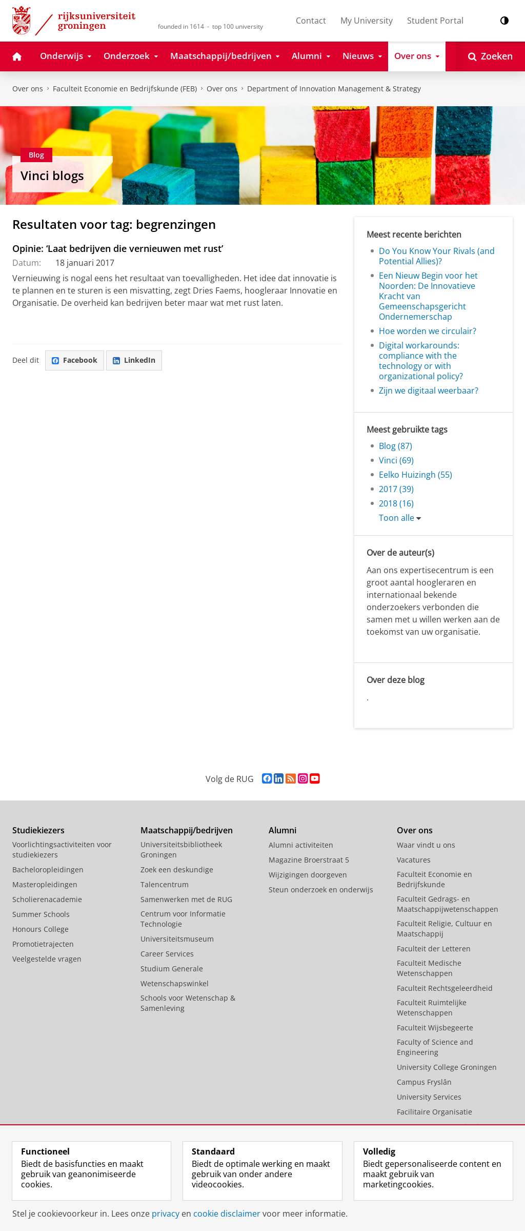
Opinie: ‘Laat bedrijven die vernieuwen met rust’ (117, 248)
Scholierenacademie (47, 899)
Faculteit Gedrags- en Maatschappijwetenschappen (447, 904)
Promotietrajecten (43, 944)
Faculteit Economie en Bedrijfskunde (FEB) (125, 88)
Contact (311, 20)
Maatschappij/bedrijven (186, 830)
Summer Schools (41, 914)
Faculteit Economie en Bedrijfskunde (434, 879)
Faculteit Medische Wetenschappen (429, 968)
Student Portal (435, 20)
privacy (165, 1213)
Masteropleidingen (44, 884)
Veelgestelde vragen (47, 959)
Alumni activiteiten (301, 845)
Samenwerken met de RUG (186, 899)
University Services (429, 1097)
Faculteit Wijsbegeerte (435, 1027)
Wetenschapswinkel (174, 983)
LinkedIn (134, 360)
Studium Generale (171, 968)
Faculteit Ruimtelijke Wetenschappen (432, 1008)
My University (366, 20)
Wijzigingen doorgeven (308, 875)
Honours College (40, 929)
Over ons (27, 88)
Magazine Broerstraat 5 (309, 860)
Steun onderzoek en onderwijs (321, 889)
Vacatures (414, 860)
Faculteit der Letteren (434, 948)
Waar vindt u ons (426, 845)
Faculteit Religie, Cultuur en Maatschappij (444, 929)
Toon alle (396, 517)
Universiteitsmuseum (177, 939)
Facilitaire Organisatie (434, 1112)
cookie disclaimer (226, 1213)
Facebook (74, 360)
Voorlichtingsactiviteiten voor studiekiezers (62, 849)
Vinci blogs (52, 175)
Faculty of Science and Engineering (435, 1047)
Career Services (167, 954)
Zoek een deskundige (176, 869)
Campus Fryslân (424, 1082)
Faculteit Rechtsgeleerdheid (445, 988)
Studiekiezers (38, 830)
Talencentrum (164, 884)
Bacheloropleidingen (48, 869)
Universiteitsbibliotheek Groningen (181, 849)
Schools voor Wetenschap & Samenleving (187, 1003)
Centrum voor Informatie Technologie (183, 919)
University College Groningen (447, 1067)
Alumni (282, 830)
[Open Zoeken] (490, 56)
